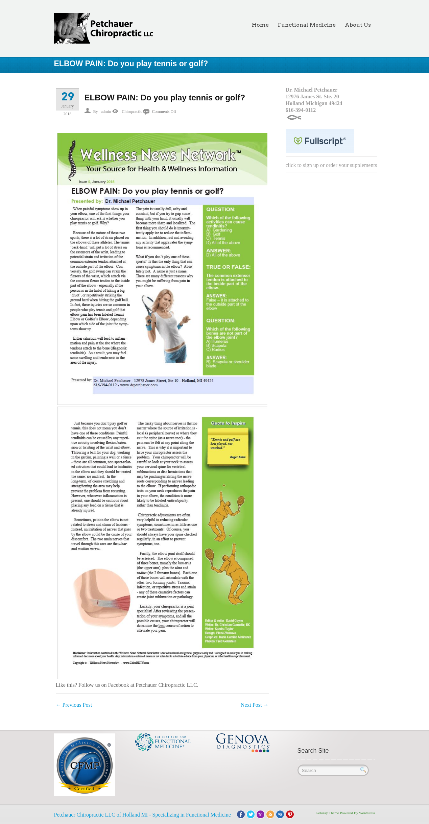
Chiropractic (132, 111)
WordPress (367, 813)
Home (260, 25)
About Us (358, 25)
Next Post (255, 705)
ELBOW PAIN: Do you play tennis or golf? (165, 97)
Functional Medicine (307, 25)
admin (106, 111)
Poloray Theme (327, 813)
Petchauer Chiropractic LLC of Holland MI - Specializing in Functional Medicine (142, 815)
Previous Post (74, 705)
